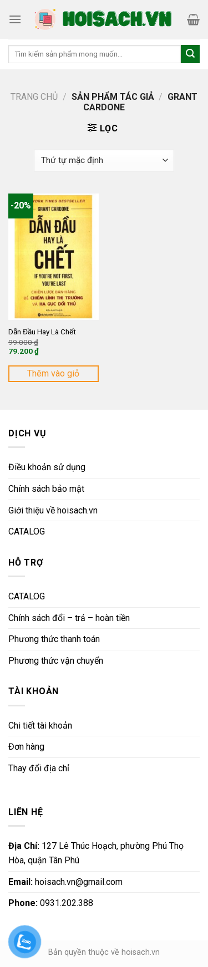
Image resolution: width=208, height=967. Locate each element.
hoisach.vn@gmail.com (65, 882)
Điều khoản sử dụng (46, 467)
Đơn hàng (26, 746)
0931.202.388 (50, 903)
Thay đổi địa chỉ (38, 768)
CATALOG (26, 531)
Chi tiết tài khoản (40, 725)
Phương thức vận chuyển (55, 660)
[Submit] (190, 54)
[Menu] (15, 19)
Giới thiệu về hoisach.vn (53, 510)
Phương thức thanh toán (54, 639)
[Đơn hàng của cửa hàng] (104, 160)
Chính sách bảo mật (46, 489)
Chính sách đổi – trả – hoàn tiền (69, 618)
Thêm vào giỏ (53, 373)
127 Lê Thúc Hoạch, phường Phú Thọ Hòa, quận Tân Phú (96, 853)
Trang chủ (34, 96)
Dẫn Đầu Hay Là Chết (42, 331)
